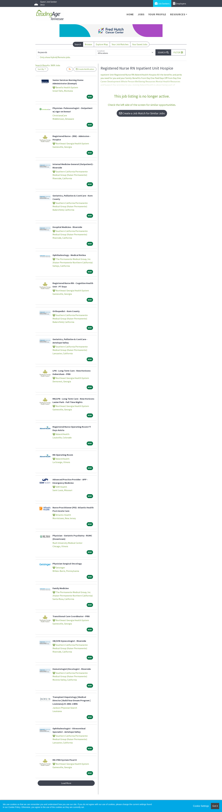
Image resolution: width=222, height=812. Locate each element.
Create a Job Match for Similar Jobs (142, 113)
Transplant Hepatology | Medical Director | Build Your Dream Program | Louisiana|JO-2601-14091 (71, 700)
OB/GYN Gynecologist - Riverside (69, 640)
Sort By (41, 69)
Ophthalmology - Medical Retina (69, 255)
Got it (215, 806)
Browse (88, 44)
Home (130, 14)
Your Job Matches (120, 44)
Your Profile (157, 14)
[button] (178, 52)
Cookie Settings (201, 806)
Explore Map (102, 44)
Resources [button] (177, 14)
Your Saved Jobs (139, 44)
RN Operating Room (63, 454)
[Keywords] (66, 52)
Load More (66, 783)
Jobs (141, 14)
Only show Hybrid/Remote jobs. (55, 57)
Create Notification (85, 69)
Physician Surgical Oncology (67, 563)
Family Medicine (61, 588)
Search (78, 44)
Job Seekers (162, 3)
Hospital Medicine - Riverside (67, 227)
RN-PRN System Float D (65, 759)
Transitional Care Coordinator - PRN (71, 616)
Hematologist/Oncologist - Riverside (72, 669)
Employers (179, 3)
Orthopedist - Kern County (66, 311)
